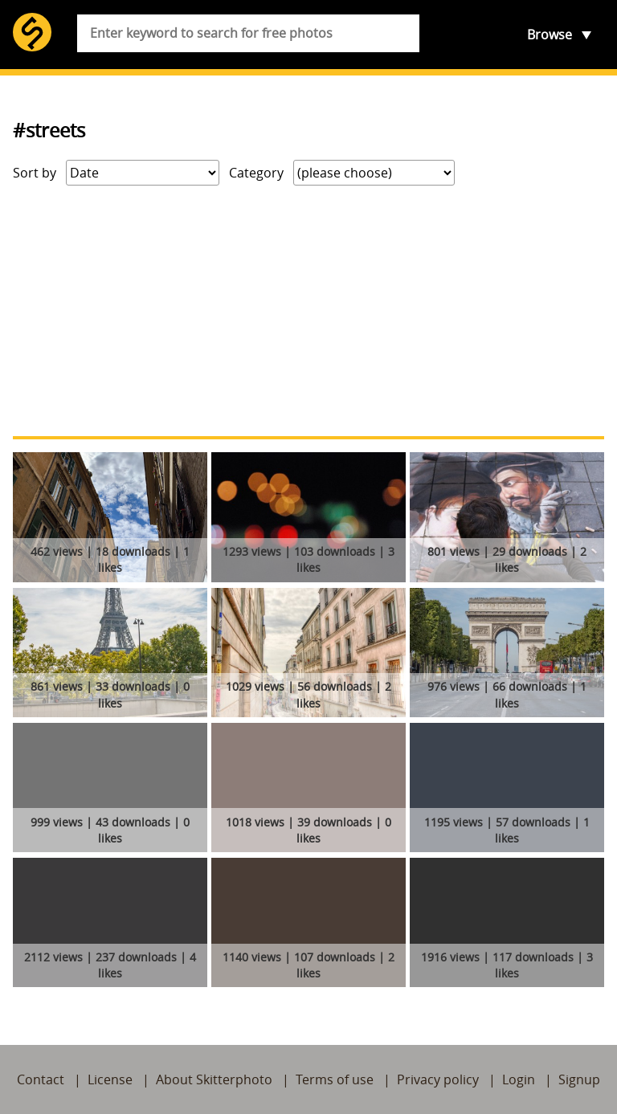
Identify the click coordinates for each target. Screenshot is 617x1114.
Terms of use (335, 1079)
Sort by (34, 173)
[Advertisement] (308, 310)
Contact (40, 1079)
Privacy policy (438, 1079)
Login (518, 1079)
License (110, 1079)
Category (256, 173)
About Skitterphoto (214, 1079)
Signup (579, 1079)
